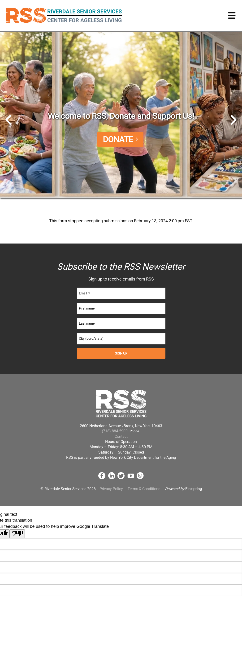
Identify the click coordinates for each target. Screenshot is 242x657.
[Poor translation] (17, 533)
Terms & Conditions (144, 489)
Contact (121, 436)
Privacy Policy (111, 489)
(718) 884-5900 (115, 431)
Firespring (193, 489)
